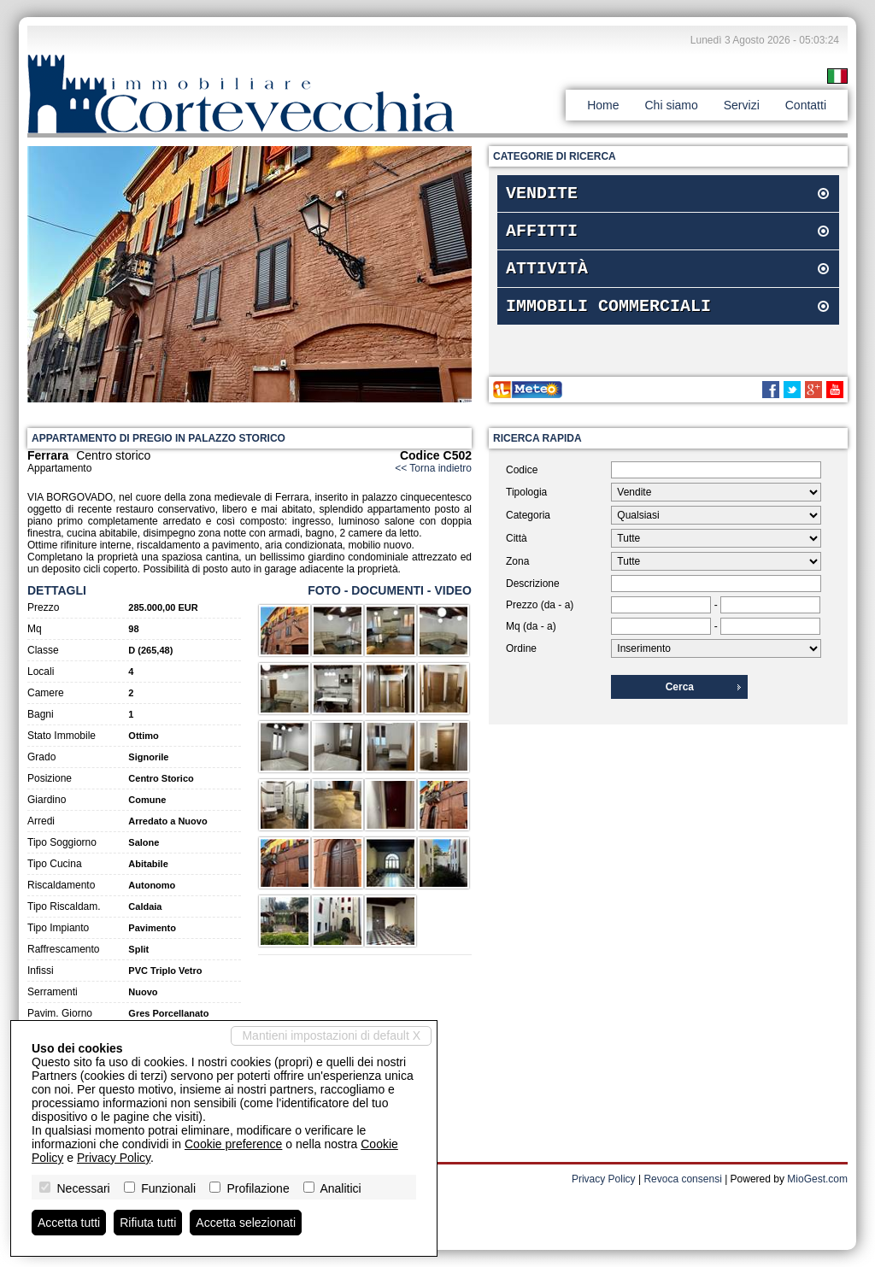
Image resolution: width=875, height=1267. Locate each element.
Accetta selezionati (246, 1222)
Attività (547, 277)
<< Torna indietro (433, 468)
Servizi (742, 105)
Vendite (542, 195)
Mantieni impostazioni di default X (331, 1035)
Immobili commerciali (608, 318)
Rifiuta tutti (148, 1222)
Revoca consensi (682, 1179)
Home (603, 105)
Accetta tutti (69, 1222)
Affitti (542, 236)
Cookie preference (233, 1144)
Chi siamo (670, 105)
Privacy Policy (604, 1179)
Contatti (805, 105)
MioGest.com (817, 1179)
